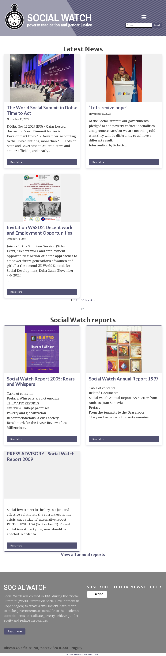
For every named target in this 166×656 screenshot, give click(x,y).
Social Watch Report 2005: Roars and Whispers (41, 381)
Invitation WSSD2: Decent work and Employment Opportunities (40, 230)
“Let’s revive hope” (108, 107)
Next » (90, 300)
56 (83, 300)
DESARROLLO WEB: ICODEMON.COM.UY (83, 655)
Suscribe (97, 594)
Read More (16, 162)
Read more (15, 631)
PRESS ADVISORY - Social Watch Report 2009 (40, 456)
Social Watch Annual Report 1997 (124, 378)
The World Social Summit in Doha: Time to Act (42, 110)
